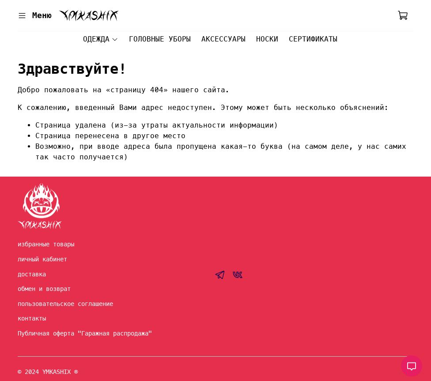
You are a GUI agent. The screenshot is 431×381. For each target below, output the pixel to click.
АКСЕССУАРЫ (223, 39)
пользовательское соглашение (65, 303)
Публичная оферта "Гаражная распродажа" (85, 333)
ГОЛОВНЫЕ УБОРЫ (160, 39)
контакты (32, 318)
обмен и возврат (44, 288)
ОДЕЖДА (100, 39)
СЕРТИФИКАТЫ (313, 39)
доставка (32, 274)
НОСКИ (267, 39)
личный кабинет (42, 259)
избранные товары (46, 244)
